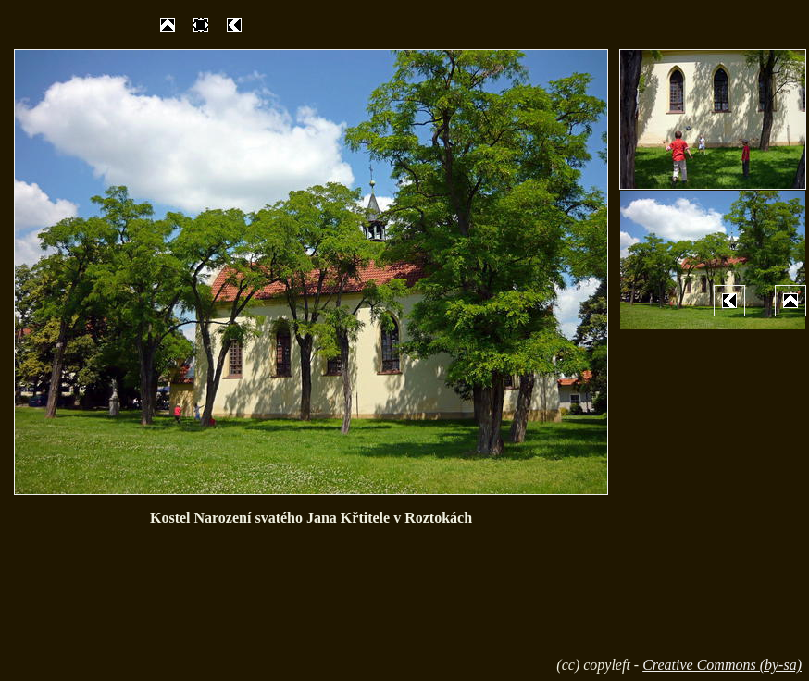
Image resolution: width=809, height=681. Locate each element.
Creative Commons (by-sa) (722, 665)
